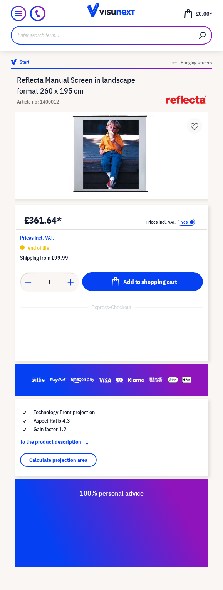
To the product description (56, 441)
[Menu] (18, 13)
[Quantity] (49, 282)
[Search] (202, 35)
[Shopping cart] (198, 13)
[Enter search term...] (102, 35)
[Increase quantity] (71, 282)
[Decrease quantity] (28, 282)
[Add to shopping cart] (142, 281)
